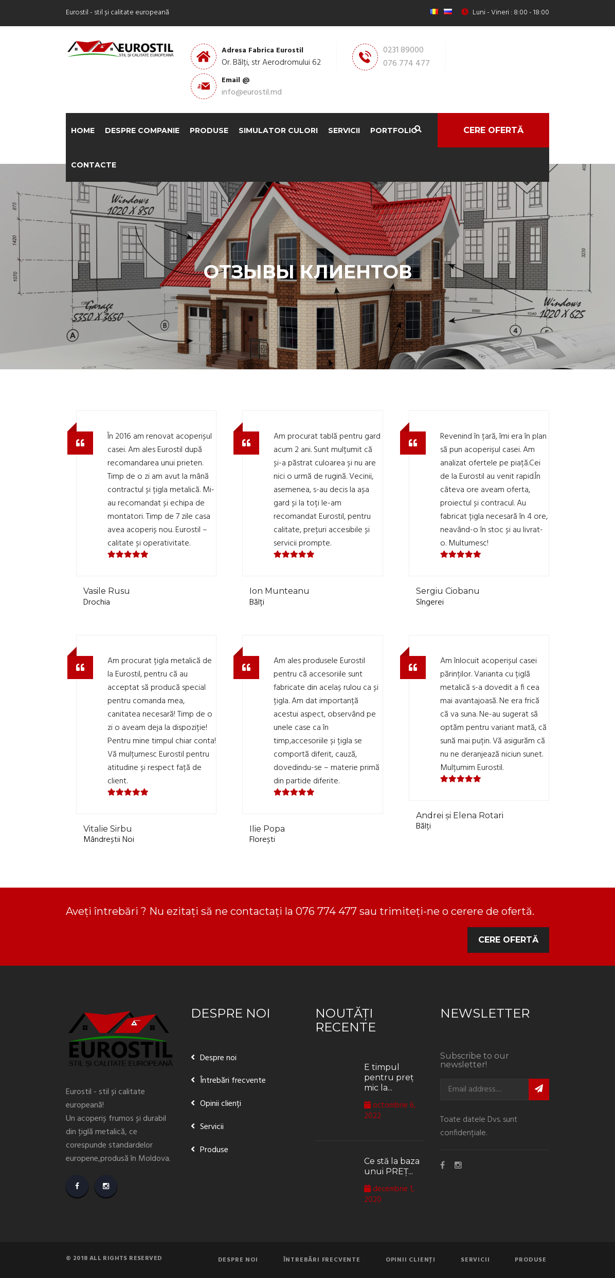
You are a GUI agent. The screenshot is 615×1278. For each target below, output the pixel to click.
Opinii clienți (220, 1104)
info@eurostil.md (252, 92)
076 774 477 (406, 64)
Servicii (344, 130)
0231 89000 (403, 50)
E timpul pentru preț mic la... (389, 1077)
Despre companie (142, 130)
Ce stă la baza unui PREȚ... (392, 1166)
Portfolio (394, 130)
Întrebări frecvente (233, 1080)
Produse (209, 130)
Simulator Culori (278, 130)
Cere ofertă (493, 130)
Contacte (93, 165)
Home (83, 130)
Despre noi (218, 1058)
